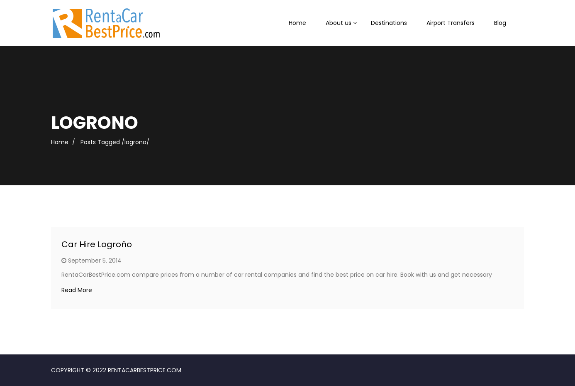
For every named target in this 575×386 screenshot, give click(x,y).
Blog (500, 23)
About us (338, 23)
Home (297, 23)
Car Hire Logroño (96, 244)
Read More (76, 290)
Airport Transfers (450, 23)
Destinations (389, 23)
